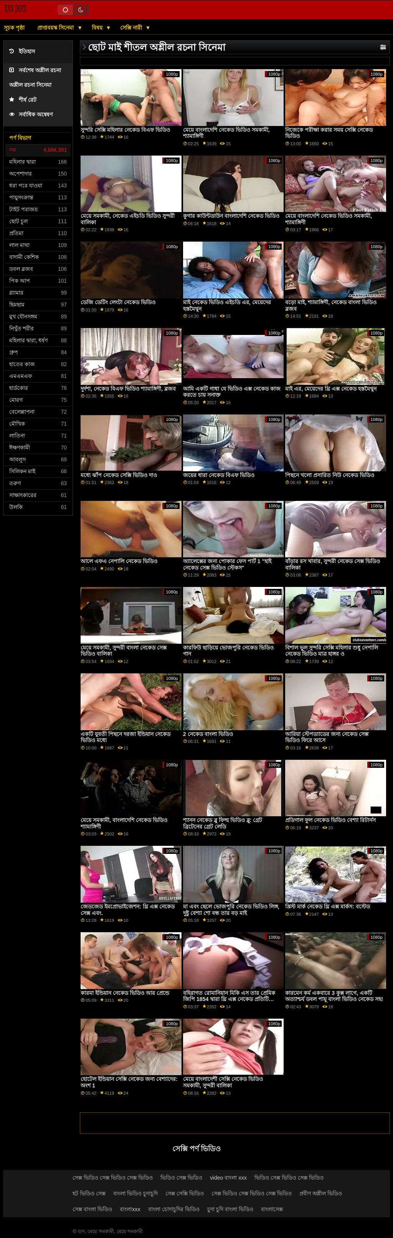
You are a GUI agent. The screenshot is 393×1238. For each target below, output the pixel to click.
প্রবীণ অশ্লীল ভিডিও (320, 1193)
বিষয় (98, 28)
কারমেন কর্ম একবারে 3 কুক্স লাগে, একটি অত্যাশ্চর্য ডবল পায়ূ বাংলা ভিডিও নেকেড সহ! (334, 996)
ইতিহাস (22, 52)
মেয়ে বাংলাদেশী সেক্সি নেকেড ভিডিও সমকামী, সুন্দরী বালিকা (223, 1082)
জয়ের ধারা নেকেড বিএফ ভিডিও (218, 475)
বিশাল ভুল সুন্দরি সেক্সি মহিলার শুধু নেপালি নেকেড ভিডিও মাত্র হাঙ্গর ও (331, 651)
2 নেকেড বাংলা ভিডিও (208, 734)
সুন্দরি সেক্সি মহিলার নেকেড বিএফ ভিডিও (125, 130)
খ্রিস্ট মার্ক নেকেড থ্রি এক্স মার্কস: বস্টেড (327, 906)
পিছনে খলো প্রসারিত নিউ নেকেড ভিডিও (329, 475)
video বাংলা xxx (228, 1178)
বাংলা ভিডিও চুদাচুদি (135, 1193)
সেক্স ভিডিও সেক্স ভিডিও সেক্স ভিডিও (113, 1178)
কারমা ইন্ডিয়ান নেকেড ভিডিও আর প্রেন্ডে (125, 993)
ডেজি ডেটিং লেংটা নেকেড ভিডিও (118, 302)
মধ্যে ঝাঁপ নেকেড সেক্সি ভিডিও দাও (119, 475)
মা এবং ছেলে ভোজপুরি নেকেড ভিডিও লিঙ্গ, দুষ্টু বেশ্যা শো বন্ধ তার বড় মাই (231, 909)
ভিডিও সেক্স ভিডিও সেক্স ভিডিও (289, 1178)
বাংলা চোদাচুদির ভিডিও (174, 1209)
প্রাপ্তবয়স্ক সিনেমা (56, 28)
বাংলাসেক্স (272, 1209)
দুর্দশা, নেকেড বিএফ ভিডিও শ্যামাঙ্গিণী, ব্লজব (128, 389)
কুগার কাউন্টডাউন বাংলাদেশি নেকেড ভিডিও (231, 216)
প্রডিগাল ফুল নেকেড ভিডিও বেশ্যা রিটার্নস (330, 820)
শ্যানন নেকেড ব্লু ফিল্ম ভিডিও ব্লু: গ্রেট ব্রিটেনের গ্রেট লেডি (223, 823)
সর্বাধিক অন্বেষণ (31, 115)
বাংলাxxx (130, 1209)
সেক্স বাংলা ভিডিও (92, 1209)
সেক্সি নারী (132, 28)
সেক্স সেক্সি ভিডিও (184, 1193)
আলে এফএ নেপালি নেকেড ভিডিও (119, 561)
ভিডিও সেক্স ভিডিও (181, 1178)
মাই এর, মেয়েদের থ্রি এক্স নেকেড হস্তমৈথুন (330, 389)
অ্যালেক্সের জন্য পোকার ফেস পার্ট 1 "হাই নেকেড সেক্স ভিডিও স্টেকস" (227, 564)
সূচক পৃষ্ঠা (14, 28)
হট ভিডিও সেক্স (89, 1193)
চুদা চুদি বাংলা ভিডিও (230, 1209)
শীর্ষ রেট (22, 100)
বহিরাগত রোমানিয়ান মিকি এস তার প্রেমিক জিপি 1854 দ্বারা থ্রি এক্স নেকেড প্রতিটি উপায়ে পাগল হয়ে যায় (229, 999)
